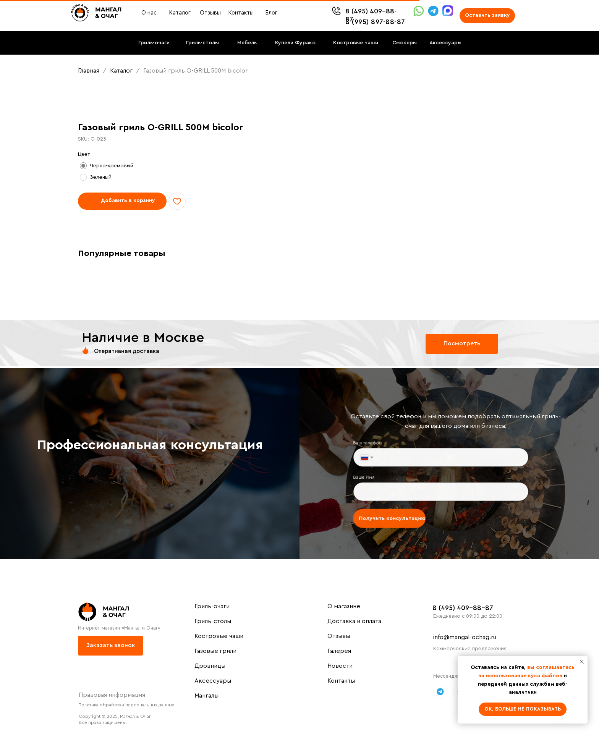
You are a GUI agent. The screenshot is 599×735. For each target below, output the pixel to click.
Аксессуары (212, 681)
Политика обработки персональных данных (126, 705)
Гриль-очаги (212, 606)
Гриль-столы (212, 621)
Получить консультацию (394, 516)
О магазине (343, 606)
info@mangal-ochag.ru (464, 637)
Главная (88, 71)
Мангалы (206, 696)
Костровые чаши (218, 636)
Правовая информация (112, 695)
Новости (340, 666)
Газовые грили (215, 651)
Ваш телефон (371, 444)
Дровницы (209, 666)
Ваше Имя (368, 477)
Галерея (339, 651)
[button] (487, 15)
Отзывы (338, 636)
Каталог (122, 71)
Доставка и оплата (354, 621)
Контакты (341, 681)
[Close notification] (582, 661)
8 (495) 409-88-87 (462, 607)
